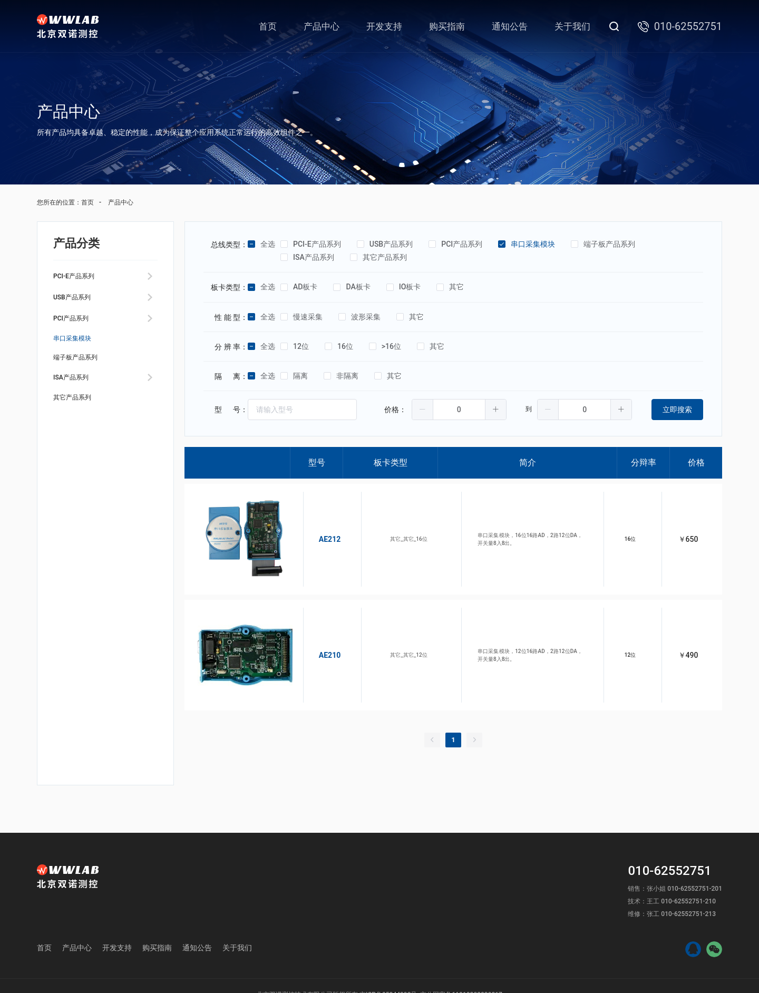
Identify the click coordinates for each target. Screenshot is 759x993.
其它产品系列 (78, 430)
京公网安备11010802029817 (461, 965)
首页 (268, 26)
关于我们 (572, 26)
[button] (422, 410)
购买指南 (447, 26)
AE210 (317, 633)
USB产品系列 (78, 303)
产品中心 (321, 26)
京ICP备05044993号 (388, 965)
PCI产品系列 (76, 329)
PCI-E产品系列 (80, 278)
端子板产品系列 (82, 379)
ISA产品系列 (76, 405)
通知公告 (510, 26)
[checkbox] (251, 244)
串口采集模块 (78, 354)
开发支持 (384, 26)
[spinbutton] (459, 409)
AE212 (317, 532)
